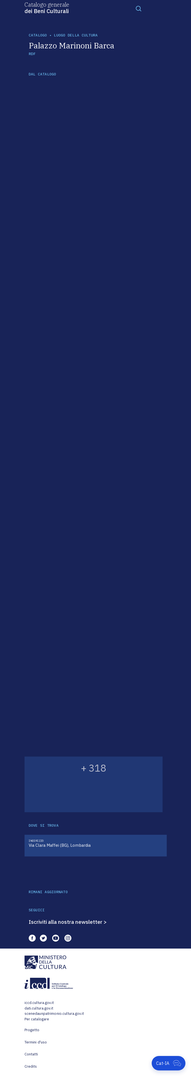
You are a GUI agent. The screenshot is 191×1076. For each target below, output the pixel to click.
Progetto (32, 1030)
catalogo (38, 35)
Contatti (31, 1054)
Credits (31, 1066)
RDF (32, 53)
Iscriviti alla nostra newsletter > (68, 922)
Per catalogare (37, 1019)
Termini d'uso (36, 1042)
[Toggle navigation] (139, 8)
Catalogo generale (47, 7)
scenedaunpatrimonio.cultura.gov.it (54, 1013)
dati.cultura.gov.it (39, 1008)
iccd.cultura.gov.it (39, 1002)
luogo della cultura (76, 35)
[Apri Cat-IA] (168, 1063)
